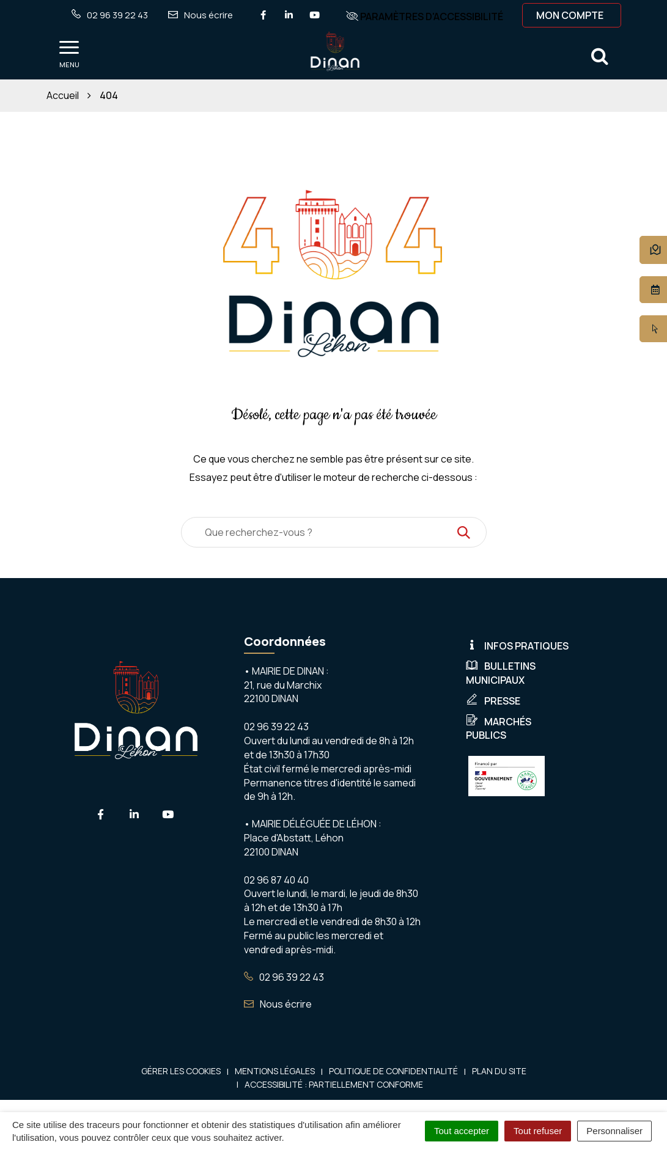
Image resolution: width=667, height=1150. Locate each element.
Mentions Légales (275, 1071)
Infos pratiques (517, 646)
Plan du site (499, 1071)
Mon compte (569, 15)
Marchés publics (498, 728)
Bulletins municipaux (501, 673)
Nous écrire (278, 1004)
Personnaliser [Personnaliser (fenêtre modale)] (614, 1131)
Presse (493, 701)
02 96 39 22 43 (284, 977)
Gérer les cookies (181, 1071)
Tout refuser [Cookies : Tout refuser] (538, 1131)
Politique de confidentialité (393, 1071)
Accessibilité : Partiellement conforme (334, 1084)
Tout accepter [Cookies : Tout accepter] (461, 1131)
